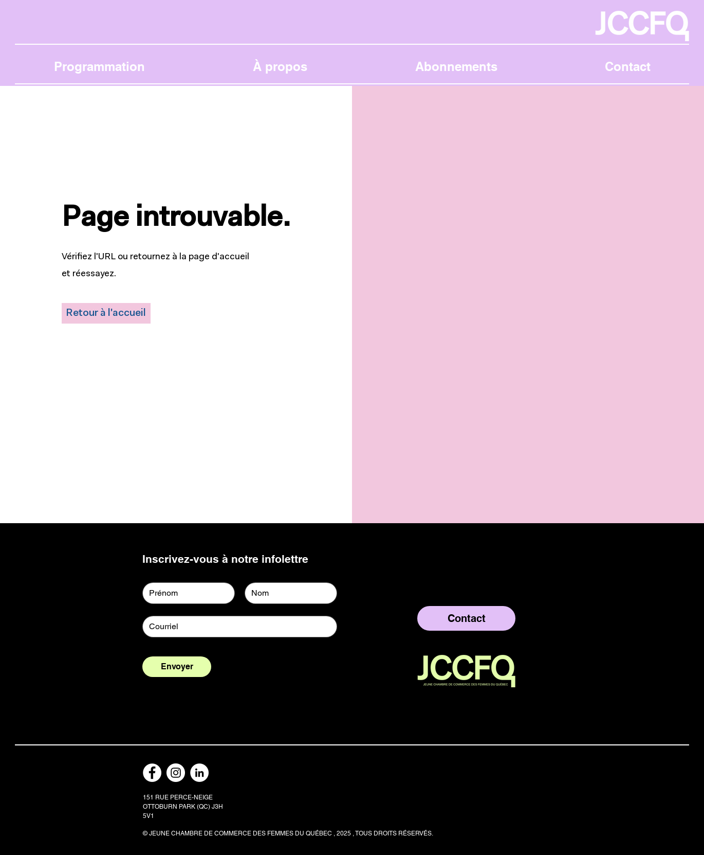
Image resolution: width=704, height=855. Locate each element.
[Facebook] (152, 772)
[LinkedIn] (199, 772)
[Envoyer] (176, 666)
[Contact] (466, 618)
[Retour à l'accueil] (106, 313)
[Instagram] (175, 772)
